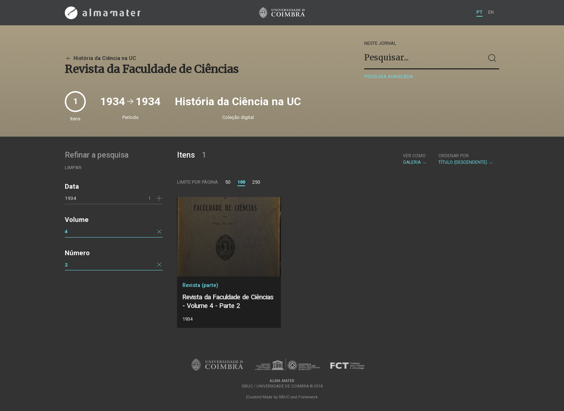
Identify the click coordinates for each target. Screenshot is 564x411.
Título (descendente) (466, 159)
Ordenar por (453, 155)
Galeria (415, 159)
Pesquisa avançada (388, 76)
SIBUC (284, 397)
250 (256, 182)
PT (479, 12)
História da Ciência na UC (100, 58)
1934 (70, 198)
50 (227, 182)
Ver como (414, 155)
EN (491, 12)
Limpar (73, 167)
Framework (308, 397)
